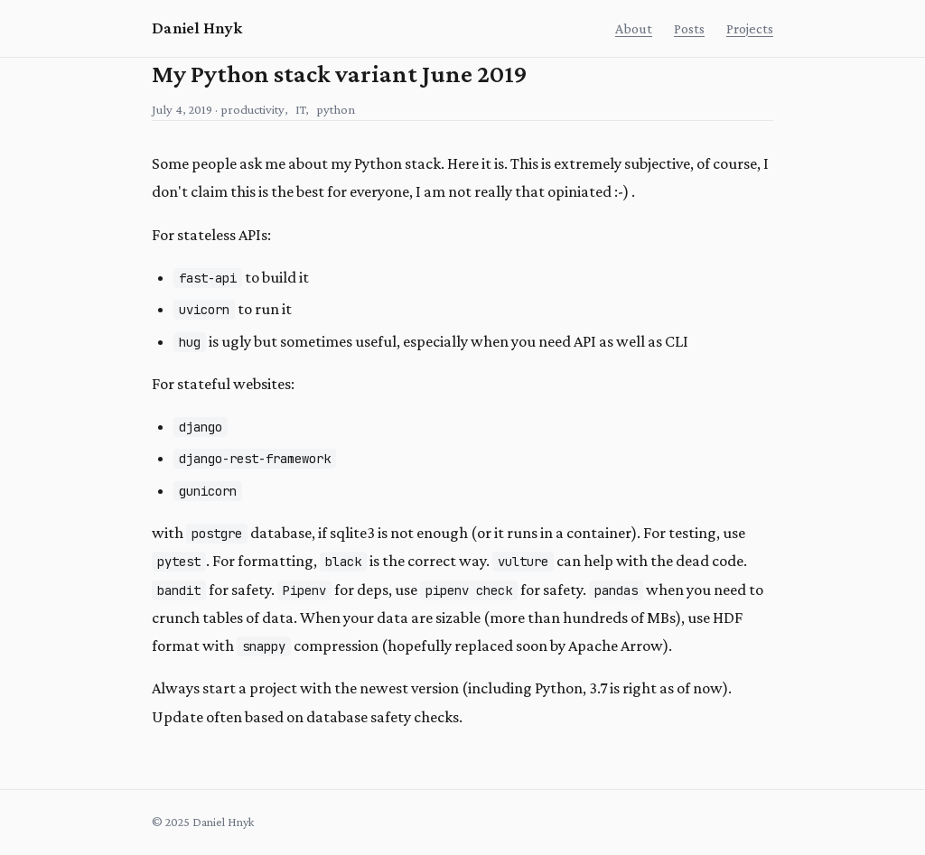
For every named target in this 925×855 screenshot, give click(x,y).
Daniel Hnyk (197, 28)
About (633, 28)
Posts (689, 28)
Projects (749, 28)
